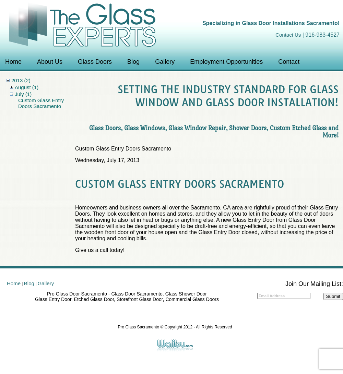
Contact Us (288, 35)
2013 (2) (21, 80)
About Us (49, 61)
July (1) (23, 94)
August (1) (26, 87)
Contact (288, 61)
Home (13, 61)
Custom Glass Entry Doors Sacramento (41, 103)
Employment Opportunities (226, 61)
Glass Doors (95, 61)
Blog (133, 61)
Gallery (165, 61)
